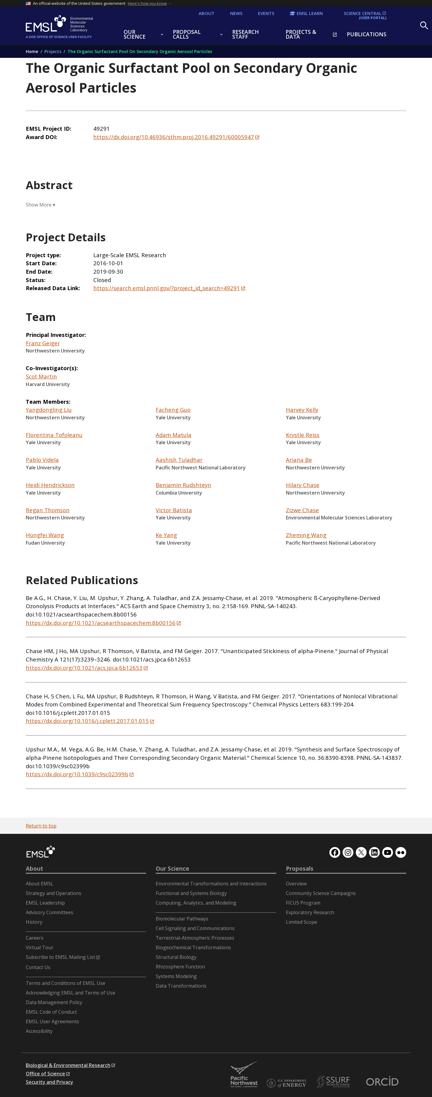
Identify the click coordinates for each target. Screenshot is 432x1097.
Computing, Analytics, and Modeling (196, 902)
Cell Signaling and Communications (195, 928)
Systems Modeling (176, 976)
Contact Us (38, 967)
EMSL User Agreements (52, 1021)
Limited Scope (301, 922)
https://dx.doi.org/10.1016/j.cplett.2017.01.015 (87, 720)
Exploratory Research (310, 912)
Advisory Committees (49, 912)
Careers (35, 938)
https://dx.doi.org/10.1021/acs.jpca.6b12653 (84, 667)
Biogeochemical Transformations (193, 947)
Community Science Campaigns (321, 893)
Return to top (41, 825)
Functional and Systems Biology (191, 893)
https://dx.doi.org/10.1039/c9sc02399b (77, 774)
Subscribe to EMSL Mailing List (60, 957)
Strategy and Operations (53, 893)
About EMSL (39, 883)
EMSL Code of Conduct (51, 1012)
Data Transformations (181, 986)
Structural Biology (176, 957)
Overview (296, 883)
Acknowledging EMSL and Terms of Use (70, 992)
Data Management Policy (54, 1002)
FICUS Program (303, 902)
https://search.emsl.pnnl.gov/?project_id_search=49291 (166, 288)
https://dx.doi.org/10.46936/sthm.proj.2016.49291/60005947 (173, 137)
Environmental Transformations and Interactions (211, 883)
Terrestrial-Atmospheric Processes (195, 938)
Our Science (172, 869)
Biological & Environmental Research (68, 1065)
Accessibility (39, 1031)
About (34, 869)
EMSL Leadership (45, 902)
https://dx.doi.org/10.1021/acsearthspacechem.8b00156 (101, 622)
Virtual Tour (39, 947)
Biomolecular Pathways (182, 918)
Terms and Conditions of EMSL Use (65, 983)
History (34, 922)
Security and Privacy (49, 1082)
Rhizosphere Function (180, 966)
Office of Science (45, 1073)
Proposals (300, 869)
